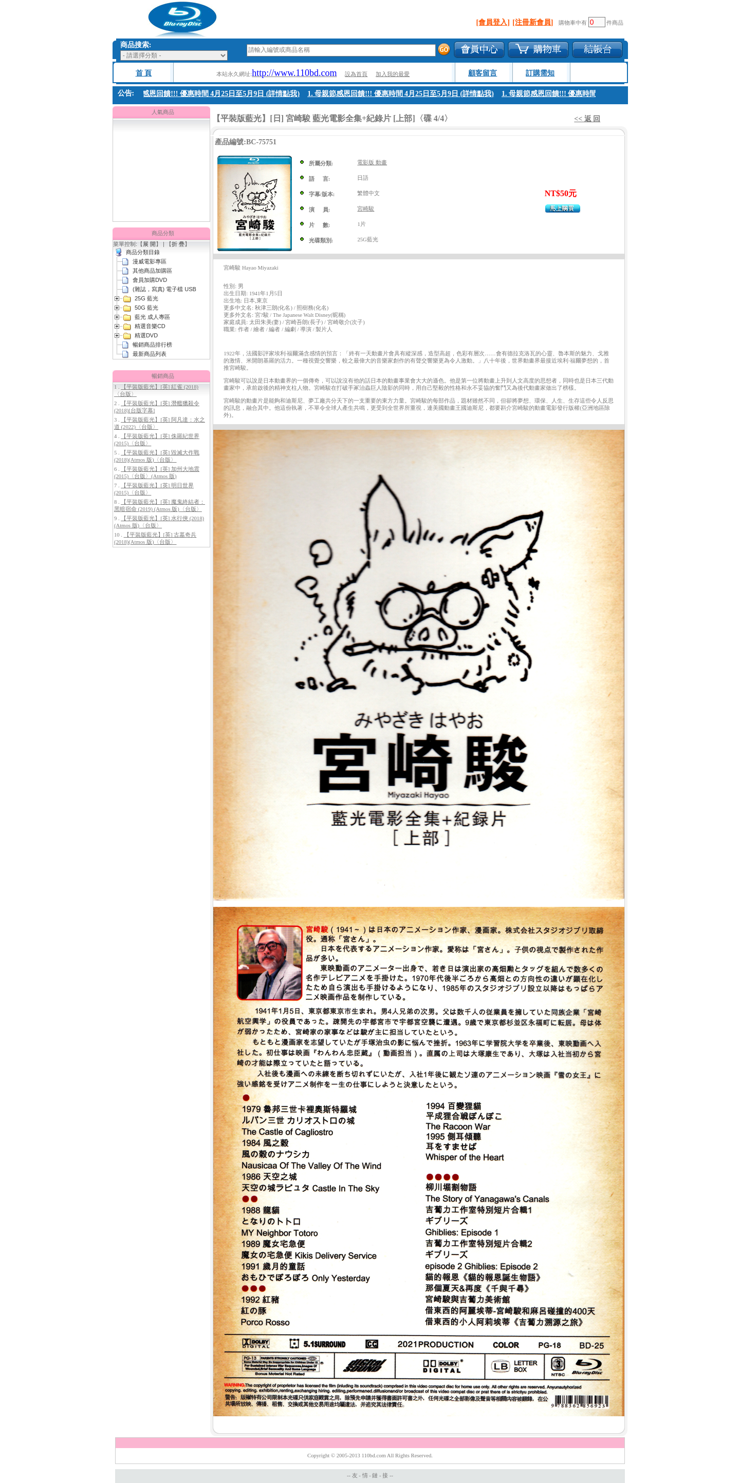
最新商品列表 (149, 354)
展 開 (149, 244)
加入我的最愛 (393, 74)
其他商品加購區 (152, 271)
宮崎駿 (365, 209)
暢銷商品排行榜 (152, 344)
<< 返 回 (587, 119)
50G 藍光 (146, 308)
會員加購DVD (150, 280)
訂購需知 (540, 73)
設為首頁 (356, 74)
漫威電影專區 (149, 261)
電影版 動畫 (372, 162)
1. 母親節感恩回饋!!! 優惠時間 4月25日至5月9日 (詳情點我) (208, 94)
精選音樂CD (150, 326)
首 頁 (144, 73)
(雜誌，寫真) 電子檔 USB (164, 289)
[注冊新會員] (532, 22)
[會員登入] (493, 22)
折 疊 (178, 244)
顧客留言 (482, 73)
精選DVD (146, 335)
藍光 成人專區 (152, 317)
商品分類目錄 (143, 252)
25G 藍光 (146, 298)
